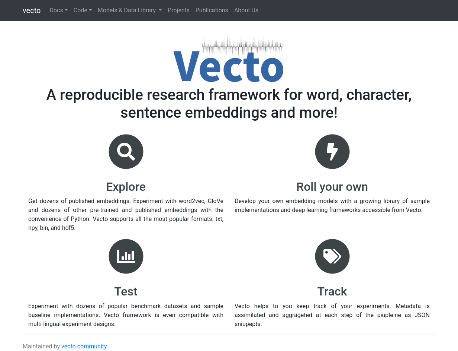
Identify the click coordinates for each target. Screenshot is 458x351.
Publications (212, 10)
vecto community (84, 346)
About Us (246, 10)
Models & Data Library (127, 10)
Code (80, 10)
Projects (179, 10)
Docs (56, 10)
